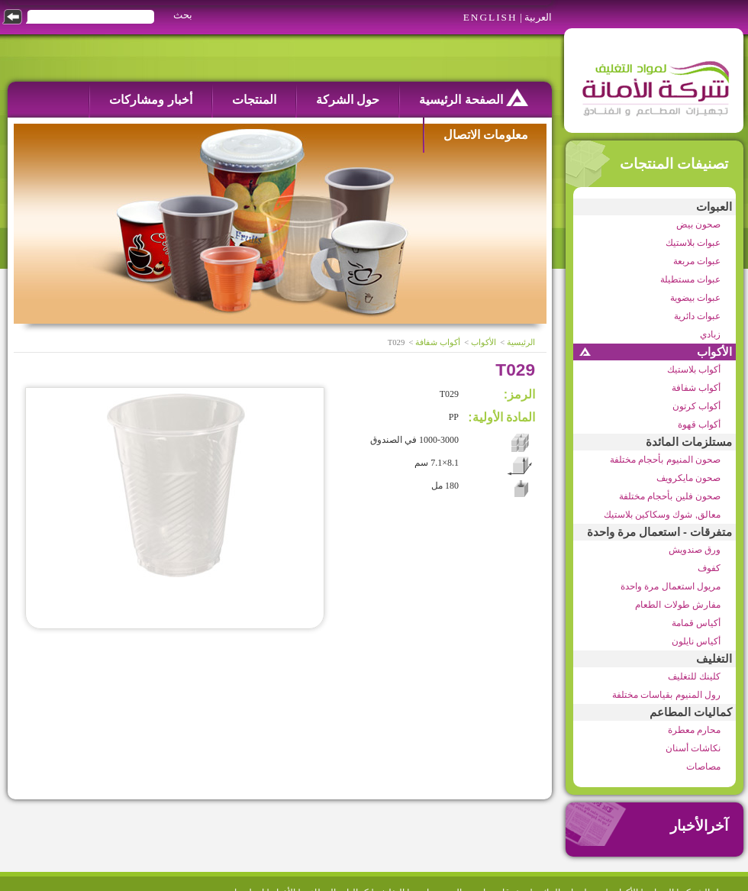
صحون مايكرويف (688, 478)
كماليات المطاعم (691, 712)
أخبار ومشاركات (150, 99)
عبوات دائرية (697, 316)
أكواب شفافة (696, 388)
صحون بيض (698, 224)
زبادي (710, 334)
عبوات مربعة (697, 261)
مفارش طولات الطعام (678, 604)
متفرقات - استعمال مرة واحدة (659, 532)
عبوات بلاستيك (693, 242)
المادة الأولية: (501, 417)
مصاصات (703, 766)
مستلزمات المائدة (689, 442)
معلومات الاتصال (485, 134)
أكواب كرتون (696, 406)
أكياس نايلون (696, 641)
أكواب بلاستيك (694, 369)
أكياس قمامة (696, 623)
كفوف (709, 568)
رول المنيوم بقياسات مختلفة (666, 694)
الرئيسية (521, 342)
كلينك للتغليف (694, 676)
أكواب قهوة (699, 424)
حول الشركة (347, 99)
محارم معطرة (694, 730)
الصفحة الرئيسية (473, 97)
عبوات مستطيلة (690, 279)
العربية (538, 17)
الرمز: (519, 394)
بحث (182, 15)
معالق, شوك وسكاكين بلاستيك (662, 514)
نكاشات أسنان (693, 748)
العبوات (714, 207)
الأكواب (714, 352)
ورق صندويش (695, 549)
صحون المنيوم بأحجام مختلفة (665, 459)
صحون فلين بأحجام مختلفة (670, 496)
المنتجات (254, 99)
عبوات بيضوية (695, 297)
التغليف (714, 659)
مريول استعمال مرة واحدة (671, 586)
